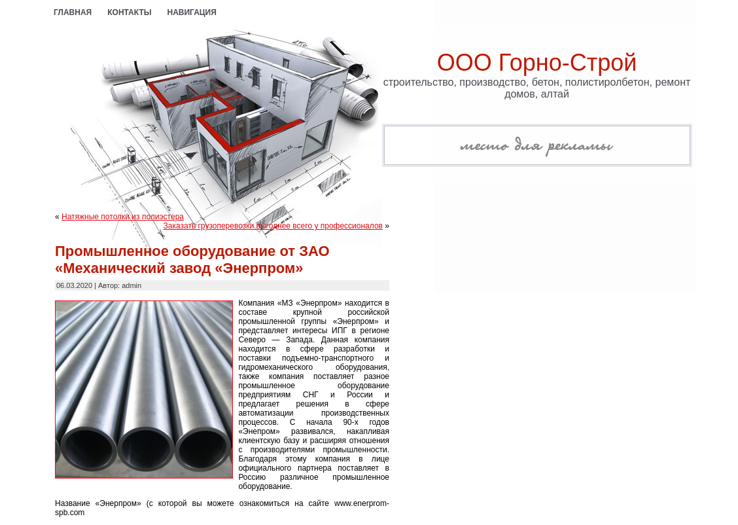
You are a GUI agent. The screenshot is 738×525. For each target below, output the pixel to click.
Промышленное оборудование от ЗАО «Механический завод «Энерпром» (192, 259)
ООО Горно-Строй (537, 62)
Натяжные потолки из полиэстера (123, 216)
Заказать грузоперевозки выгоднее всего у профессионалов (273, 225)
